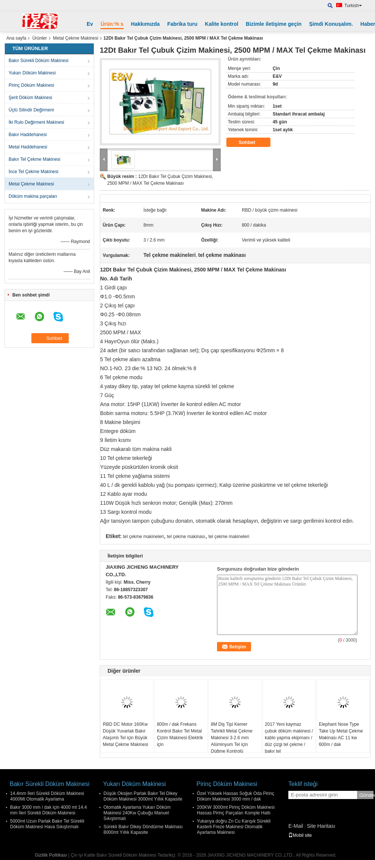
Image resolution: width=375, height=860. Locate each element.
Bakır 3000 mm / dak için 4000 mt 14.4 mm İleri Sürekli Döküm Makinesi (48, 810)
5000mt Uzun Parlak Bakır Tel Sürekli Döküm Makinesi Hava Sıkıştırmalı (47, 823)
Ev (90, 24)
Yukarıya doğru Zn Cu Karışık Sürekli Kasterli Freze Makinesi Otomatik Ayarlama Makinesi (233, 826)
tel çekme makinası (186, 536)
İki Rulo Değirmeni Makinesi (36, 122)
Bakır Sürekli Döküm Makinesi (38, 60)
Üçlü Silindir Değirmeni (31, 110)
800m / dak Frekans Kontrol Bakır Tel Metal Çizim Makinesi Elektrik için (180, 734)
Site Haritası (321, 826)
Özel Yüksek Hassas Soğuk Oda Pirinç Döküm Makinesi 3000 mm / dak (235, 796)
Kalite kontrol (221, 24)
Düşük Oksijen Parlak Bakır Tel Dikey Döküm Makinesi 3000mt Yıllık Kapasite (142, 796)
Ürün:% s (111, 24)
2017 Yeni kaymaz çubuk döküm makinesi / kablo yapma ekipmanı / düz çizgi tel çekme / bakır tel (289, 738)
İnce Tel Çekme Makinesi (33, 171)
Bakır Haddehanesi (28, 134)
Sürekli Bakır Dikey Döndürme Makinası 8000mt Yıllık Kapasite (143, 829)
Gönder (366, 795)
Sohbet (252, 142)
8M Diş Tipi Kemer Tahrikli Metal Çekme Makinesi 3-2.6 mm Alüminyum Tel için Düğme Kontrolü (231, 738)
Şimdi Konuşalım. (331, 24)
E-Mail (295, 826)
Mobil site (300, 835)
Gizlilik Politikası (51, 855)
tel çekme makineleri (143, 536)
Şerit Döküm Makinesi (30, 97)
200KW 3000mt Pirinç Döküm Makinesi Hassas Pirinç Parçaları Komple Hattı (236, 810)
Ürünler (39, 38)
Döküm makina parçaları (33, 196)
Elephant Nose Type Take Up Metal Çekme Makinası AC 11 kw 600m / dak (341, 734)
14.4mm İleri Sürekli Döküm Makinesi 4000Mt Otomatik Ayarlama (47, 796)
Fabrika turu (182, 24)
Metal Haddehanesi (28, 147)
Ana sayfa (16, 38)
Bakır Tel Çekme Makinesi (35, 159)
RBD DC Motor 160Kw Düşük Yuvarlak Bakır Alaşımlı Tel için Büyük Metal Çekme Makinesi (125, 734)
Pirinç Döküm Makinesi (31, 85)
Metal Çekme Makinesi (75, 38)
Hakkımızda (145, 24)
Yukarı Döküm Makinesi (32, 73)
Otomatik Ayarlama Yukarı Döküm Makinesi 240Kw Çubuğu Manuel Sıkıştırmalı (137, 813)
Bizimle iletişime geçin (273, 24)
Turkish (353, 5)
